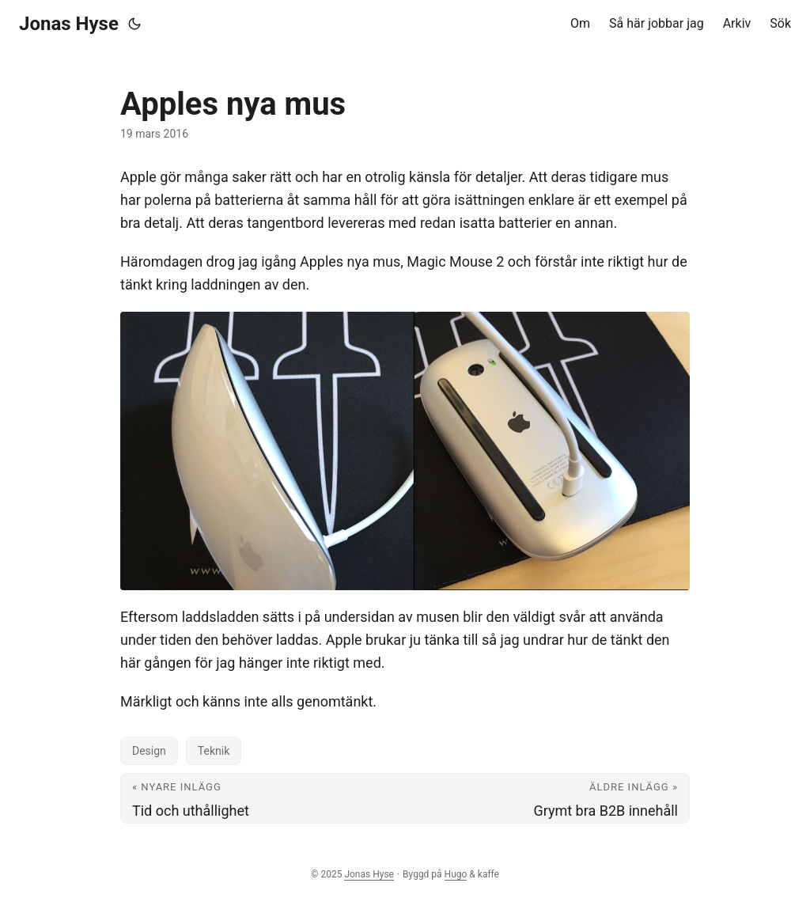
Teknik (213, 751)
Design (149, 751)
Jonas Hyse (69, 24)
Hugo (456, 874)
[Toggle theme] (134, 23)
